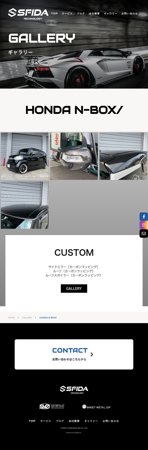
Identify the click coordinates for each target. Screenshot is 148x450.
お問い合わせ (129, 13)
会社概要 (94, 13)
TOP (54, 13)
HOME (11, 317)
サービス (67, 13)
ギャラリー (111, 13)
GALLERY (74, 288)
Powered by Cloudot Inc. (74, 432)
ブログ (81, 13)
